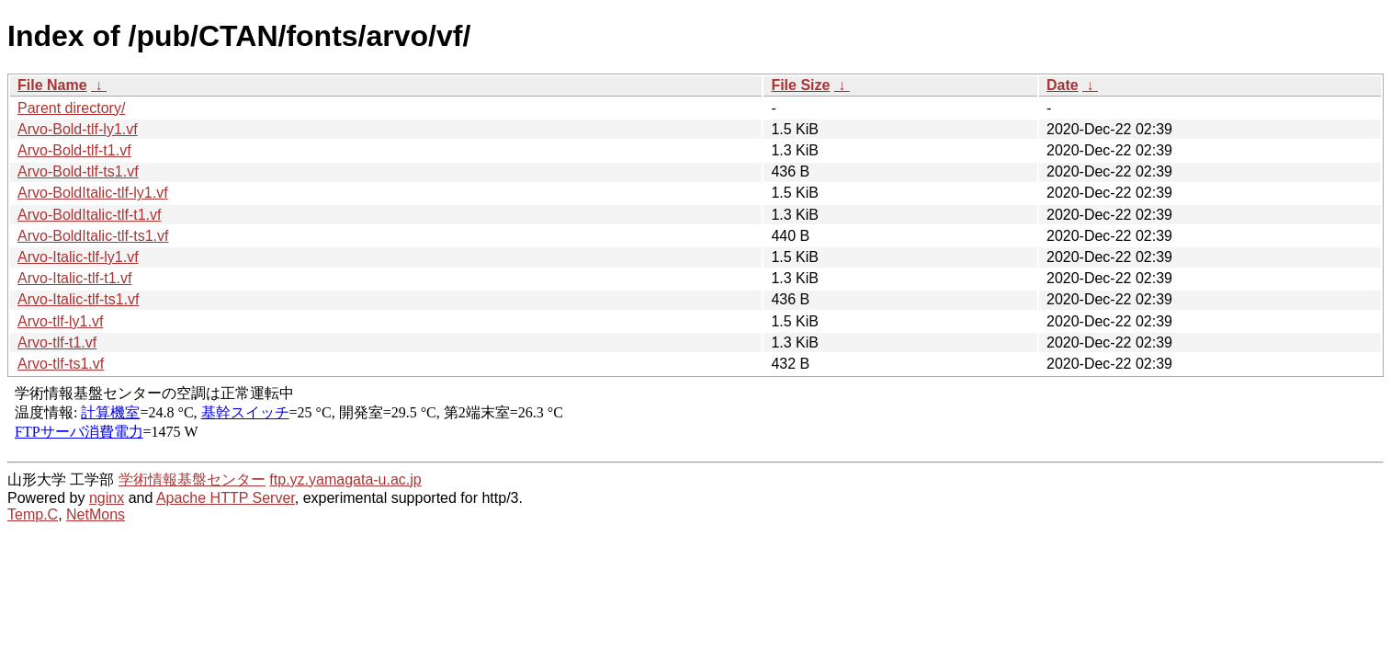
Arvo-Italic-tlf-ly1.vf (78, 257)
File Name (52, 85)
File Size (800, 85)
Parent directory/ (71, 108)
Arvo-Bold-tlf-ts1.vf (78, 171)
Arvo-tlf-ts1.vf (60, 363)
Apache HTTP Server (225, 498)
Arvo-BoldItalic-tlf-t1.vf (89, 215)
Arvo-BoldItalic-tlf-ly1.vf (92, 192)
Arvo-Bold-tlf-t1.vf (74, 150)
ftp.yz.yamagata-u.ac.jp (345, 479)
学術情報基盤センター (192, 479)
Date (1062, 85)
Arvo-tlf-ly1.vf (60, 321)
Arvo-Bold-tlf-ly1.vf (77, 129)
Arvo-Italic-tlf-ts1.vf (78, 299)
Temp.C (32, 514)
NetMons (95, 514)
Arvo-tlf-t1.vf (56, 342)
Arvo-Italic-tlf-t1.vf (74, 278)
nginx (106, 498)
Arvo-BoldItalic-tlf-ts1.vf (92, 236)
